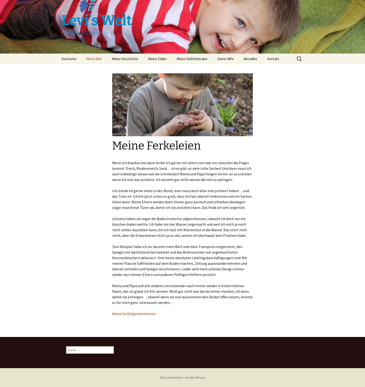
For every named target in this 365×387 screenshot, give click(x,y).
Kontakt (273, 59)
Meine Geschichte (125, 59)
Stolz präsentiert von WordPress (183, 377)
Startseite (68, 59)
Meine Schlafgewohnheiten (134, 313)
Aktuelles (250, 59)
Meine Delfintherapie (192, 59)
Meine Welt (94, 59)
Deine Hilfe (225, 59)
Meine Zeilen (157, 59)
